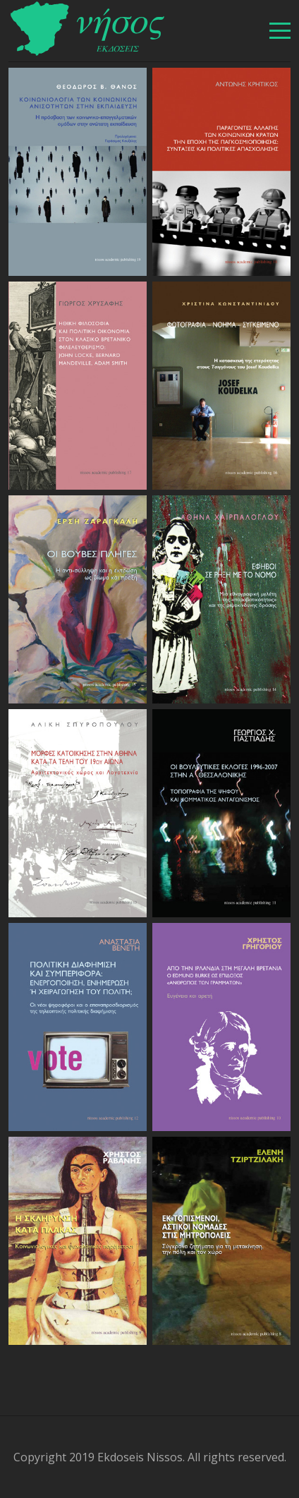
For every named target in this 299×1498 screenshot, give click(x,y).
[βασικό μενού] (280, 31)
